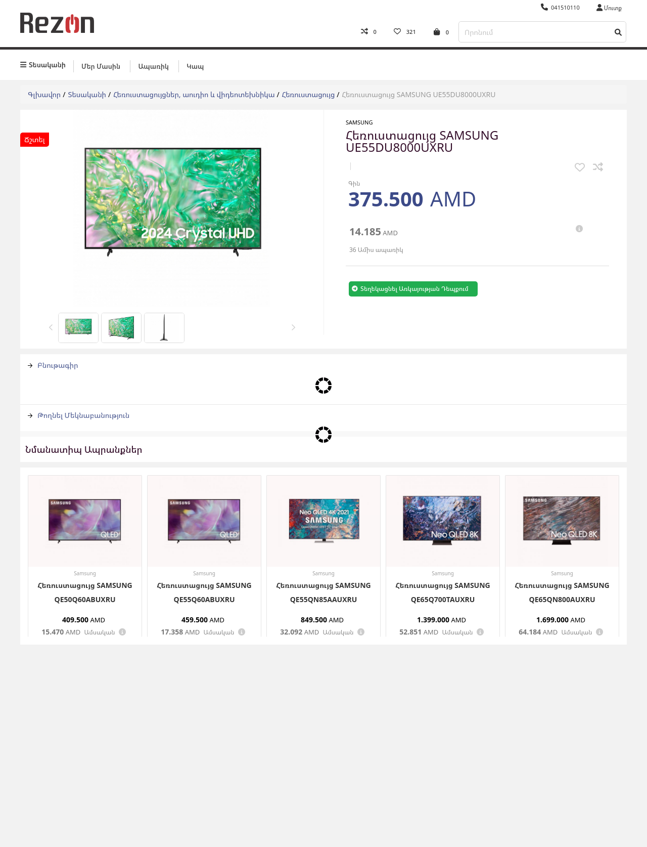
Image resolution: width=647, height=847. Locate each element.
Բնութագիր (53, 363)
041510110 (560, 7)
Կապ (195, 64)
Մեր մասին (100, 64)
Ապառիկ (153, 64)
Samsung (359, 120)
